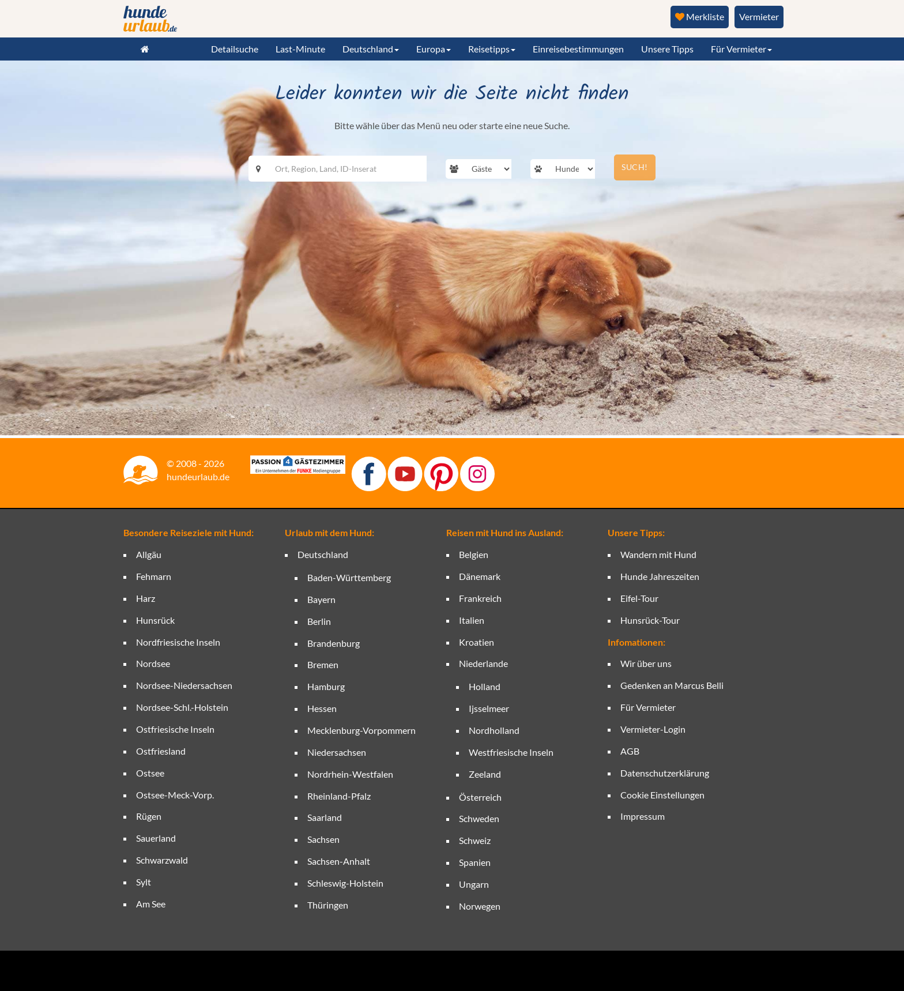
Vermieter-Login (652, 729)
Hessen (322, 708)
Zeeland (485, 773)
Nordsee (153, 663)
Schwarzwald (162, 859)
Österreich (480, 797)
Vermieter (759, 16)
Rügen (148, 816)
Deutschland (322, 554)
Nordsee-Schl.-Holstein (182, 707)
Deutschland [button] (370, 48)
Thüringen (327, 904)
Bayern (321, 599)
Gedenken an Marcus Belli (672, 685)
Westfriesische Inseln (511, 752)
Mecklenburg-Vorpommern (361, 730)
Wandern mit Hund (658, 554)
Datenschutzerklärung (664, 772)
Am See (150, 903)
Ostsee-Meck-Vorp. (175, 794)
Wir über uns (646, 663)
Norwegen (479, 905)
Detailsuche (234, 48)
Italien (471, 620)
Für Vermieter (648, 707)
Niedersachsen (336, 752)
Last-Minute (300, 48)
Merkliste (699, 16)
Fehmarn (153, 576)
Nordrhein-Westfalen (350, 773)
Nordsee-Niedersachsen (184, 685)
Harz (145, 598)
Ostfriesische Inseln (175, 729)
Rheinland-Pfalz (339, 795)
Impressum (642, 816)
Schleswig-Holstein (345, 882)
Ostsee (150, 772)
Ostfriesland (161, 750)
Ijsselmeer (489, 708)
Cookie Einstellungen (662, 794)
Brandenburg (333, 643)
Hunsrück (155, 620)
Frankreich (480, 598)
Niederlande (483, 663)
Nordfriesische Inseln (178, 641)
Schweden (479, 818)
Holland (484, 686)
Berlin (319, 621)
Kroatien (476, 641)
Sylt (143, 881)
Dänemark (479, 576)
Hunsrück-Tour (650, 620)
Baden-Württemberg (349, 577)
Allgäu (148, 554)
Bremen (322, 664)
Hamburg (326, 686)
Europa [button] (433, 48)
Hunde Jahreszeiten (659, 576)
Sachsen (323, 839)
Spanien (475, 862)
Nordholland (494, 730)
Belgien (473, 554)
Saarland (324, 817)
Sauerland (156, 837)
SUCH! (635, 167)
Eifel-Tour (639, 598)
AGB (629, 750)
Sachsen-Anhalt (338, 861)
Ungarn (474, 884)
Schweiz (475, 840)
